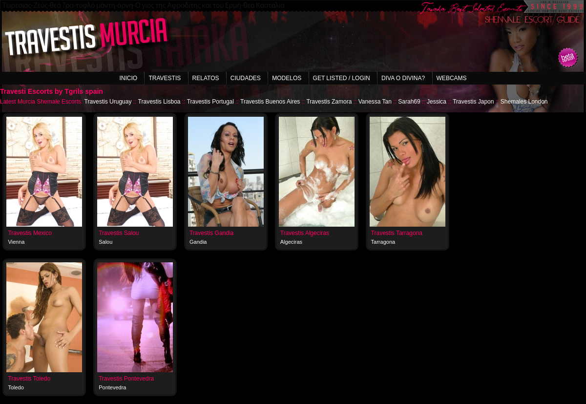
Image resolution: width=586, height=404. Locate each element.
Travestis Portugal (210, 101)
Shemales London (524, 101)
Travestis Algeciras (304, 233)
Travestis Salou (119, 233)
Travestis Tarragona (396, 233)
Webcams (452, 78)
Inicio (128, 78)
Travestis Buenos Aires (270, 101)
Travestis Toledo (29, 378)
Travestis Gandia (211, 233)
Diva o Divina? (403, 78)
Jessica (436, 101)
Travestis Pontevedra (126, 378)
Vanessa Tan (375, 101)
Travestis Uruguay (108, 101)
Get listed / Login (341, 78)
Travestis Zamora (329, 101)
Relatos (205, 78)
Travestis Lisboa (159, 101)
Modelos (286, 78)
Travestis (164, 78)
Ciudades (245, 78)
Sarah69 (409, 101)
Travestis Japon (473, 101)
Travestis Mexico (30, 233)
